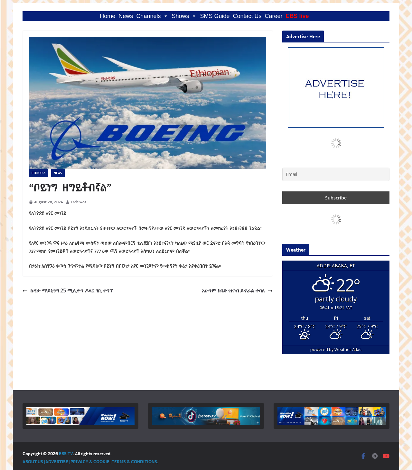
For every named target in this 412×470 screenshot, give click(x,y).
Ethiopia (38, 173)
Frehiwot (78, 202)
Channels (152, 16)
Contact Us (247, 16)
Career (274, 16)
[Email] (335, 174)
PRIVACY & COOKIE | (91, 461)
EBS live (297, 16)
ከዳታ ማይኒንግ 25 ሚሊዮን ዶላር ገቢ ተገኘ (68, 290)
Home (107, 16)
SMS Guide (214, 16)
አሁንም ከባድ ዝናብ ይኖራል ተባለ (237, 290)
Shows (184, 16)
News (125, 16)
